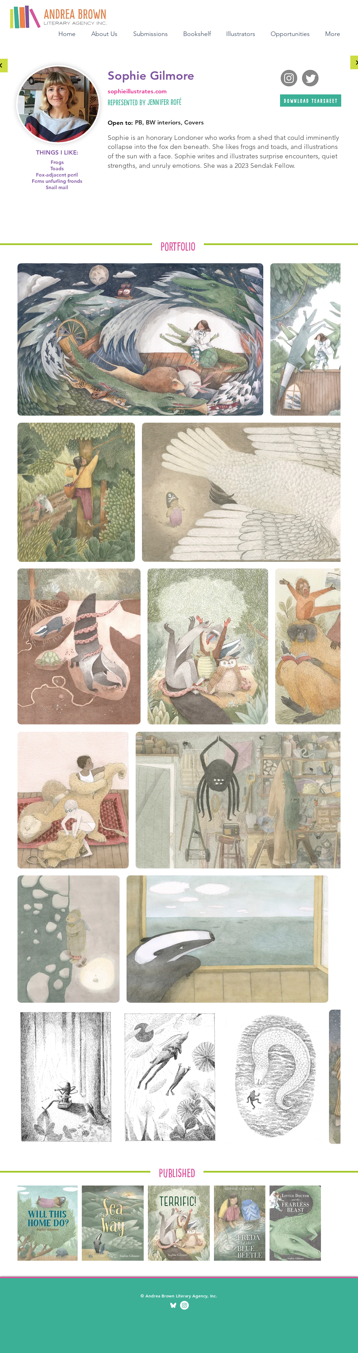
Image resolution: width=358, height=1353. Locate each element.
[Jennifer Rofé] (208, 101)
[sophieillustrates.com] (178, 91)
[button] (199, 33)
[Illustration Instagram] (184, 1305)
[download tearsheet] (310, 100)
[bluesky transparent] (173, 1305)
